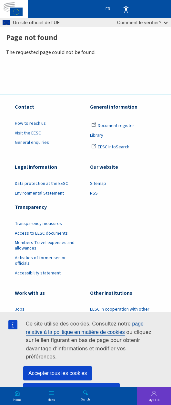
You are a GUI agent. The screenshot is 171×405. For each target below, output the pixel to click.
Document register (112, 126)
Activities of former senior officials (40, 261)
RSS (94, 193)
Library (96, 135)
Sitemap (98, 183)
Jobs (20, 309)
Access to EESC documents (41, 233)
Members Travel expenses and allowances (45, 245)
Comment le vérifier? (142, 22)
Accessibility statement (38, 273)
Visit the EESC (28, 133)
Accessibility (126, 9)
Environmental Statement (39, 193)
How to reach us (30, 123)
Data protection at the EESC (41, 183)
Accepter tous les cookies (57, 373)
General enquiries (32, 142)
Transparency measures (38, 223)
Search (85, 399)
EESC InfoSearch (110, 147)
